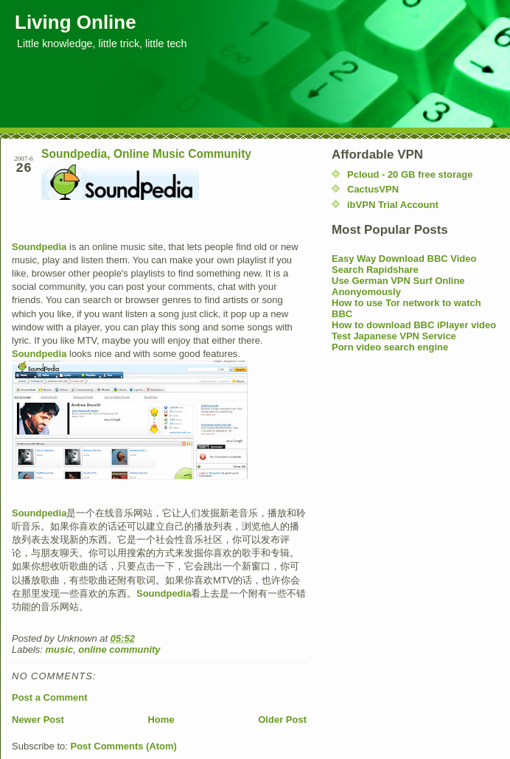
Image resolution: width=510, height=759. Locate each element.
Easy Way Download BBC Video (404, 258)
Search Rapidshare (375, 269)
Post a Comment (50, 697)
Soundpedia (39, 246)
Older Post (282, 719)
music (60, 649)
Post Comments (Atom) (124, 746)
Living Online (75, 22)
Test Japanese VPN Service (394, 336)
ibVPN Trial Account (393, 204)
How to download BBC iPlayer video (414, 324)
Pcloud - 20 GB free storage (410, 174)
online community (119, 649)
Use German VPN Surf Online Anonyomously (398, 286)
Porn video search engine (390, 347)
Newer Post (38, 719)
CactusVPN (373, 189)
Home (160, 719)
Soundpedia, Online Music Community (146, 154)
